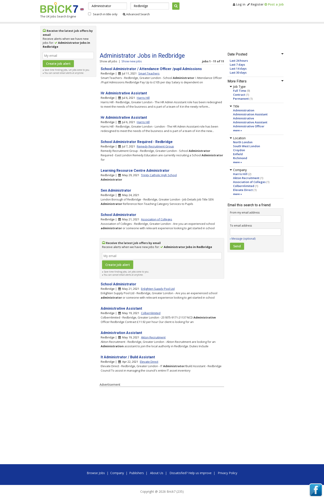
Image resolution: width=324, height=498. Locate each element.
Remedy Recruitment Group (155, 146)
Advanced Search (136, 14)
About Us (156, 473)
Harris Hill (240, 174)
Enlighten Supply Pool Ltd (158, 289)
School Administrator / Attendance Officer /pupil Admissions (151, 69)
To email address (241, 225)
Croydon (239, 150)
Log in (239, 4)
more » (237, 130)
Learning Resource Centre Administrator (135, 170)
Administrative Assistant (250, 122)
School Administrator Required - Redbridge (137, 142)
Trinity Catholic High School (159, 175)
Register (255, 4)
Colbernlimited (243, 186)
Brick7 (59, 7)
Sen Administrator (116, 190)
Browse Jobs (96, 473)
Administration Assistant (250, 114)
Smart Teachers (149, 73)
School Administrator (118, 215)
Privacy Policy (227, 473)
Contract (239, 95)
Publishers (136, 473)
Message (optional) (243, 238)
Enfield (238, 154)
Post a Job (274, 4)
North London (243, 142)
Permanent (241, 99)
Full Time (239, 91)
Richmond (240, 158)
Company (117, 473)
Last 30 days (238, 72)
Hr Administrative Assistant (124, 93)
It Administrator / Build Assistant (128, 357)
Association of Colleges (249, 182)
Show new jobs (132, 61)
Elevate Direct (243, 190)
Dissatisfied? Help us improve (191, 473)
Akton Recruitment (246, 178)
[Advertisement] (68, 145)
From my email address (245, 212)
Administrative (243, 118)
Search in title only (105, 14)
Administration (243, 110)
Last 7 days (237, 65)
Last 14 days (238, 69)
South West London (246, 146)
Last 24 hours (239, 61)
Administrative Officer (248, 126)
